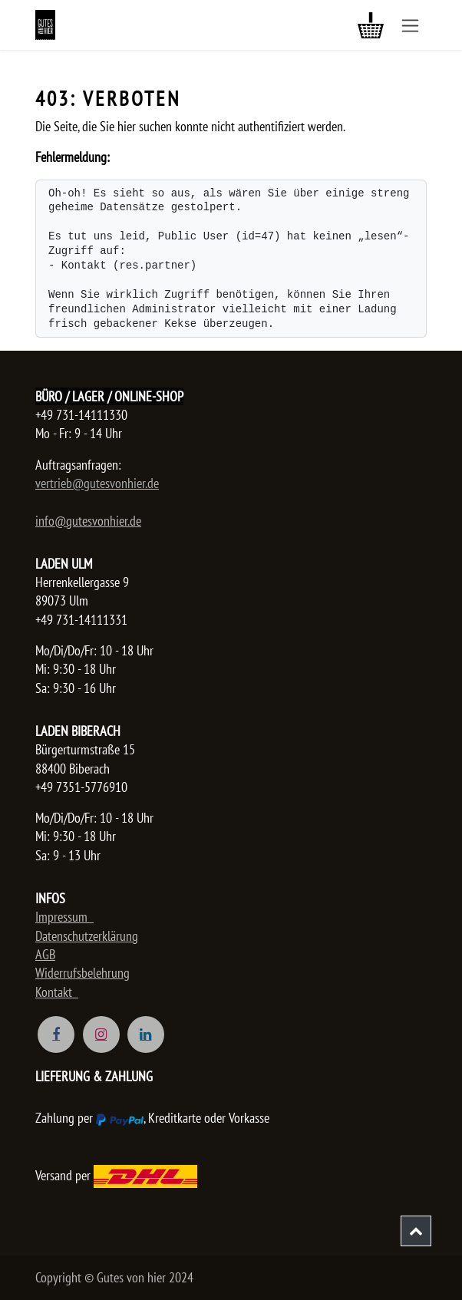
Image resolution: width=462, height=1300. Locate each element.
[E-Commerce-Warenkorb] (371, 25)
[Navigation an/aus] (410, 25)
